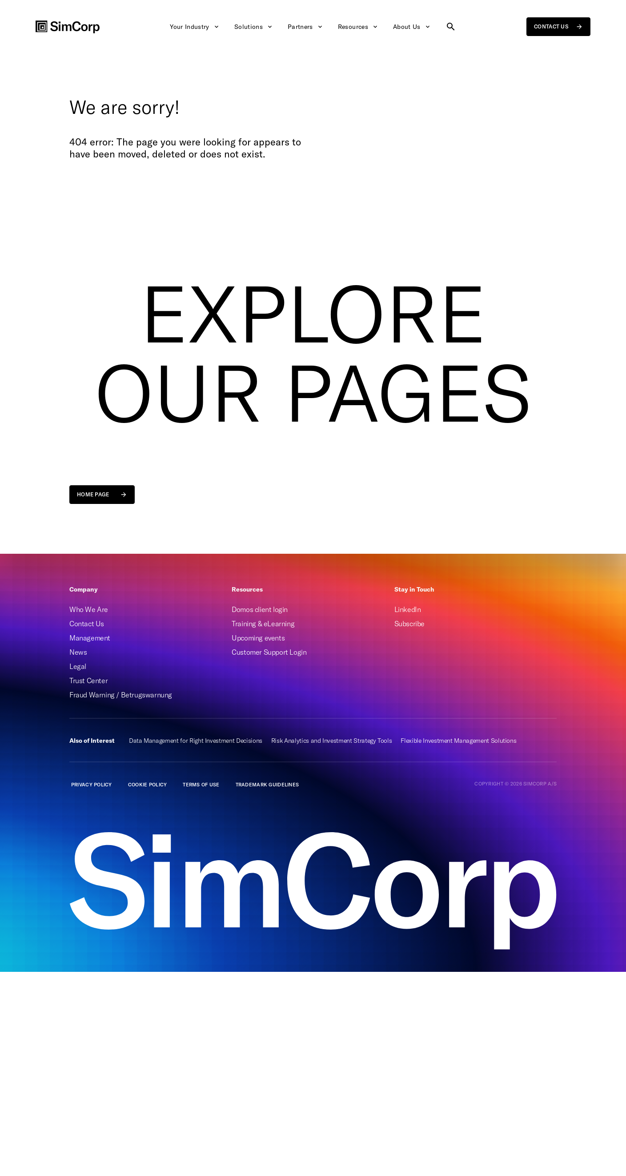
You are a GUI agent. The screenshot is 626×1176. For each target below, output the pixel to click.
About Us (412, 26)
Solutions (253, 26)
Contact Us (86, 623)
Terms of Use (201, 784)
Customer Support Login (269, 652)
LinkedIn (407, 609)
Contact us (558, 26)
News (78, 652)
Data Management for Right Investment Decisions (195, 741)
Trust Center (88, 680)
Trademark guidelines (267, 784)
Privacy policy (91, 784)
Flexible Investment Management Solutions (458, 741)
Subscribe (409, 623)
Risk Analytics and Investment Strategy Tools (331, 741)
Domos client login (260, 609)
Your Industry (195, 26)
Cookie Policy (147, 784)
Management (89, 637)
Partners (306, 26)
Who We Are (88, 609)
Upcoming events (258, 637)
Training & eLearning (263, 623)
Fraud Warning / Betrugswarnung (120, 694)
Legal (77, 666)
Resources (358, 26)
